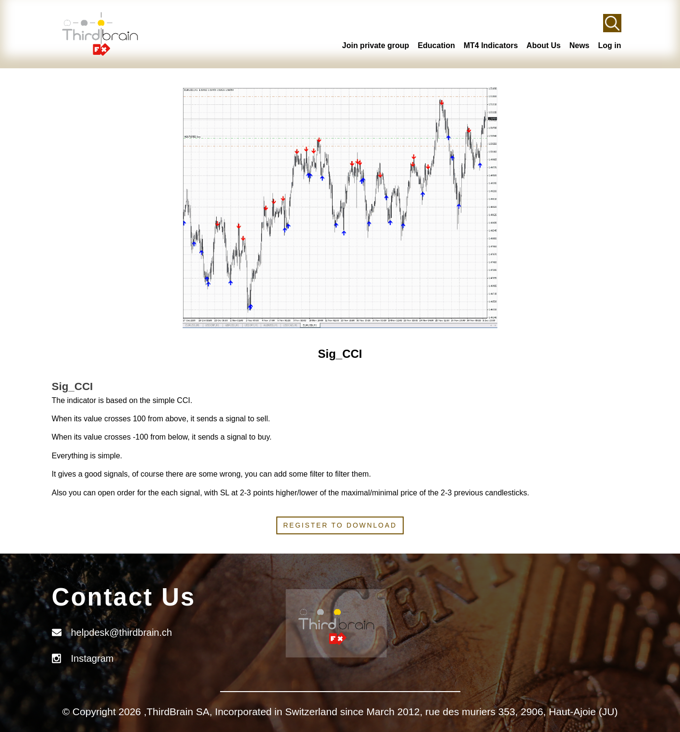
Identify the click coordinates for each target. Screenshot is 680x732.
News (579, 45)
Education (436, 45)
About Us (544, 45)
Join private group (375, 45)
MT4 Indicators (491, 45)
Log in (609, 45)
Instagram (92, 658)
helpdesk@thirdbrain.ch (121, 632)
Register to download (340, 525)
